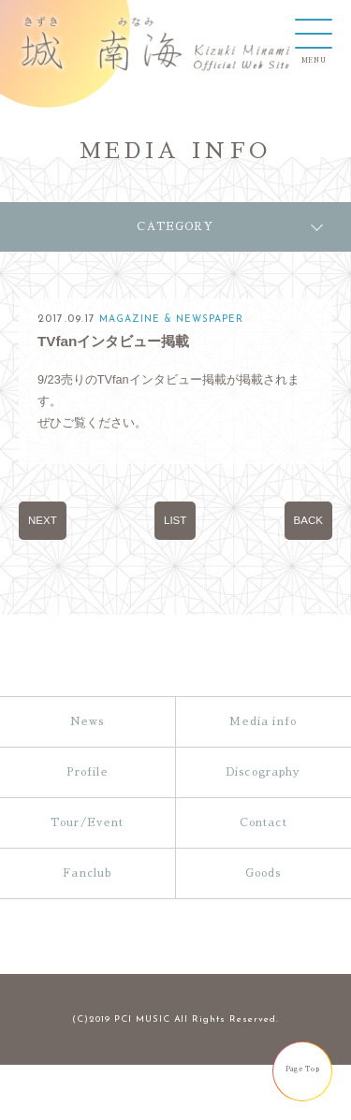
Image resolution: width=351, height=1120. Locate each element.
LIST (175, 520)
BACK (308, 520)
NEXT (42, 520)
